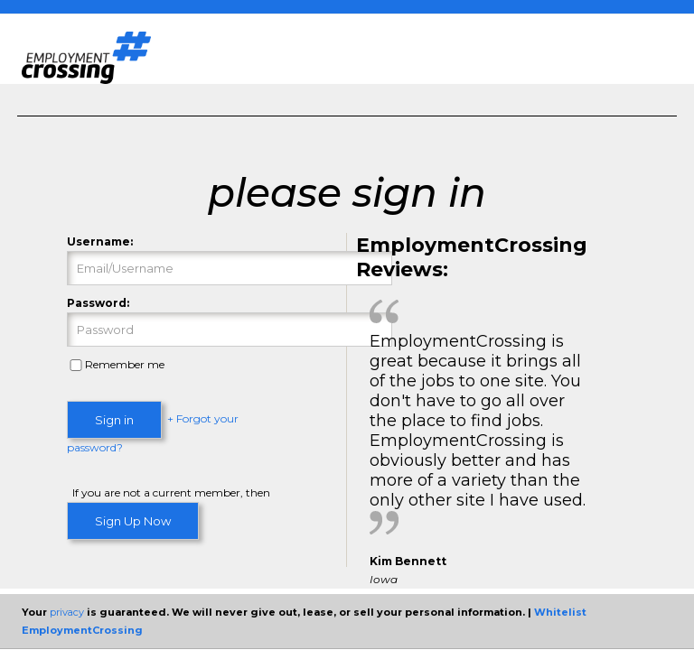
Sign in (114, 420)
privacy (67, 612)
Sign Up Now (133, 521)
